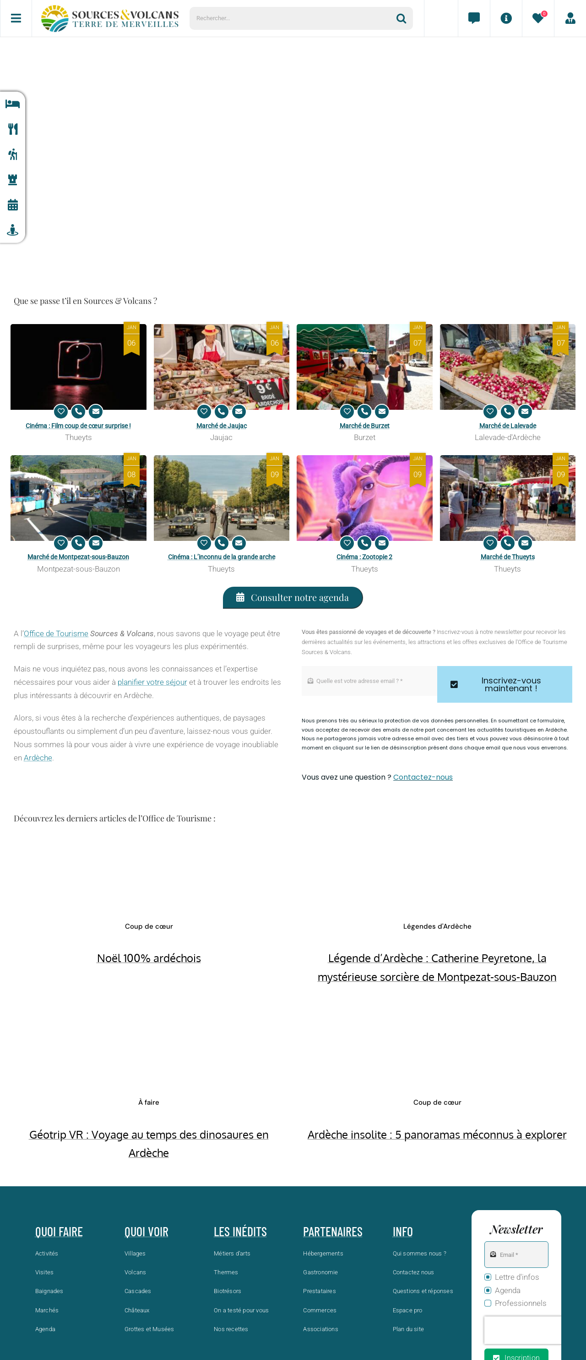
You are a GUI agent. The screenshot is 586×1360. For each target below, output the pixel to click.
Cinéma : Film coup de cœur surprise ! (78, 425)
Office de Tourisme (56, 633)
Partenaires (333, 1231)
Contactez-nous (423, 777)
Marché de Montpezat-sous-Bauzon (78, 557)
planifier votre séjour (152, 682)
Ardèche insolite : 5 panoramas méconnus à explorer (437, 1134)
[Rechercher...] (293, 18)
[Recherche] (404, 18)
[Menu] (16, 18)
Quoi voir (146, 1231)
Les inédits (240, 1231)
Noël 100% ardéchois (149, 958)
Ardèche (38, 757)
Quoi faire (59, 1231)
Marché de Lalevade (507, 425)
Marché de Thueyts (508, 557)
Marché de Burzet (365, 425)
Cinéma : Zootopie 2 (364, 557)
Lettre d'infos (517, 1277)
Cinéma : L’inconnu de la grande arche (221, 557)
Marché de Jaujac (221, 425)
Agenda (508, 1290)
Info (403, 1231)
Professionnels (521, 1303)
